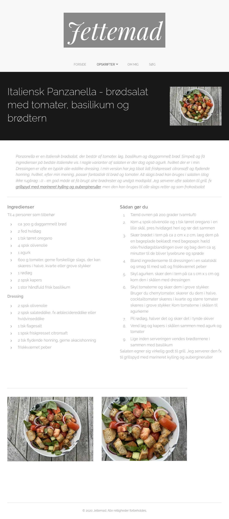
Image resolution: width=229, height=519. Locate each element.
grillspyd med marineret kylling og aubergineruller (58, 187)
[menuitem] (100, 64)
